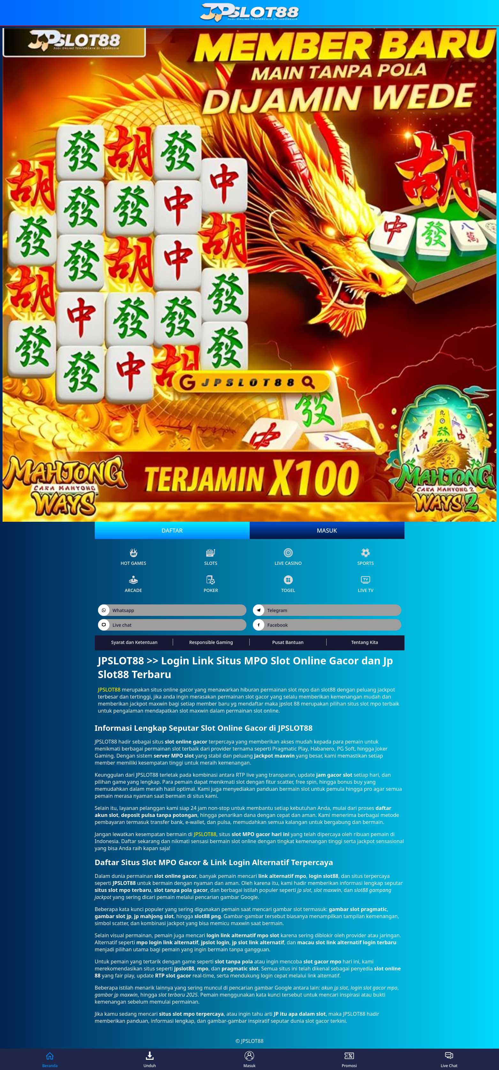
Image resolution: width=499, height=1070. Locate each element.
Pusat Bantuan (288, 642)
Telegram (270, 610)
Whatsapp (116, 610)
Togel (288, 584)
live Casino (288, 557)
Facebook (270, 625)
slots (210, 557)
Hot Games (133, 557)
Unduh (149, 1059)
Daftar (172, 530)
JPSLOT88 (109, 689)
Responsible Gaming (211, 642)
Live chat (115, 625)
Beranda (49, 1059)
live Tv (366, 584)
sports (365, 557)
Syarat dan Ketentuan (134, 642)
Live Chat (449, 1059)
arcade (133, 584)
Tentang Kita (364, 642)
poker (211, 584)
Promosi (349, 1059)
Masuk (327, 530)
